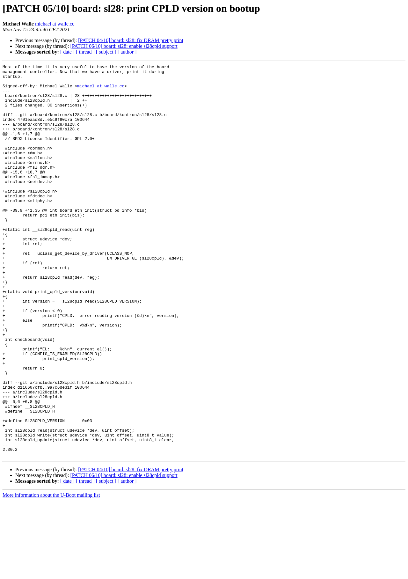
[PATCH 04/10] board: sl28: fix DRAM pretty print (130, 40)
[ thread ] (85, 52)
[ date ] (67, 52)
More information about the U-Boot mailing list (51, 573)
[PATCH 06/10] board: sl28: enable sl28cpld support (123, 46)
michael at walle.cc (54, 23)
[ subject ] (106, 52)
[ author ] (127, 52)
